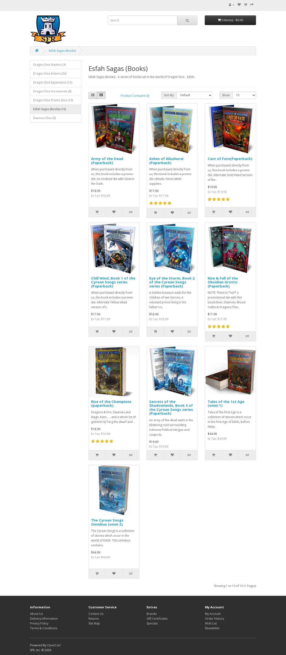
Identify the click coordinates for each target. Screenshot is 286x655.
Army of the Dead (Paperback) (107, 160)
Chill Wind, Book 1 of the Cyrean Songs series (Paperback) (113, 282)
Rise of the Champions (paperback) (111, 403)
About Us (36, 614)
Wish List (211, 623)
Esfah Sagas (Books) (62, 51)
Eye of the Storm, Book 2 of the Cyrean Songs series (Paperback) (172, 282)
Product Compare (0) (135, 96)
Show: (226, 95)
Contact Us (95, 614)
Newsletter (212, 628)
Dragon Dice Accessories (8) (52, 91)
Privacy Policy (39, 623)
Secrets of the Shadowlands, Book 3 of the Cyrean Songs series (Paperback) (171, 407)
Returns (93, 619)
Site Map (94, 623)
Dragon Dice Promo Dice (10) (53, 100)
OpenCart (54, 645)
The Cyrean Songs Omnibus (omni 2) (107, 522)
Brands (151, 614)
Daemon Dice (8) (44, 118)
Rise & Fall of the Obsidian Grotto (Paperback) (223, 282)
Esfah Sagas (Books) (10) (49, 109)
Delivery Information (44, 619)
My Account (213, 614)
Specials (152, 623)
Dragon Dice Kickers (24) (49, 73)
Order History (214, 619)
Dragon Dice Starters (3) (49, 65)
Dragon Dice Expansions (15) (52, 82)
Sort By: (169, 95)
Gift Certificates (157, 619)
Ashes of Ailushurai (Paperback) (166, 160)
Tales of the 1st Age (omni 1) (226, 403)
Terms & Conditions (43, 628)
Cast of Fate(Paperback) (230, 158)
